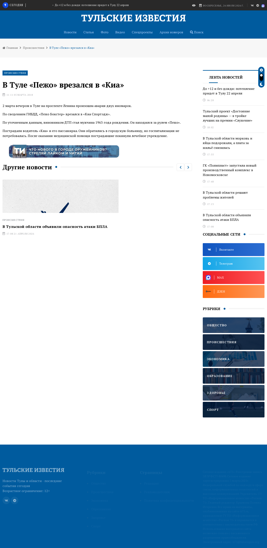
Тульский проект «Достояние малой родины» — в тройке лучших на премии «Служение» (227, 116)
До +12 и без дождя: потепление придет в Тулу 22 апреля (92, 5)
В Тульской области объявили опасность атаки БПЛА (55, 226)
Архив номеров (171, 32)
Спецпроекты (142, 32)
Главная (10, 48)
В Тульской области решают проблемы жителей (225, 194)
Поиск (196, 32)
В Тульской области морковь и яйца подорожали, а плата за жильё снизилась (227, 143)
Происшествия (33, 48)
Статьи (88, 32)
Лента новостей (226, 77)
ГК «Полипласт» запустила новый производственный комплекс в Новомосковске (229, 170)
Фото (104, 32)
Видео (120, 32)
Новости (70, 32)
